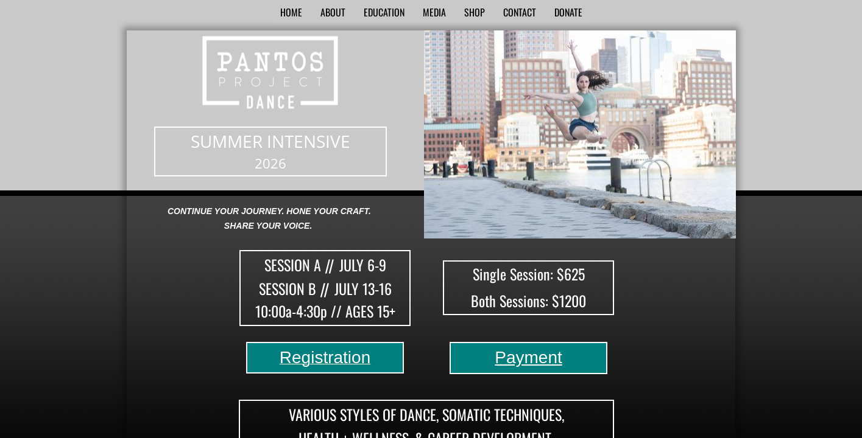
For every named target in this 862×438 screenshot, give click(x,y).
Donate (568, 12)
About (332, 12)
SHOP (474, 12)
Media (434, 12)
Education (384, 12)
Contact (519, 12)
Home (291, 12)
